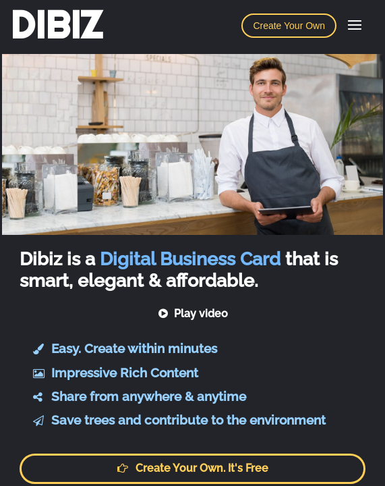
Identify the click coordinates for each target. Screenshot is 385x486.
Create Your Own (289, 25)
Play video (192, 313)
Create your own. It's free (192, 468)
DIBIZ (56, 25)
